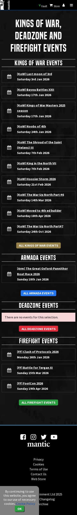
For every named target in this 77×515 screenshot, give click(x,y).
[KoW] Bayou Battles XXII (35, 89)
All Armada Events (38, 293)
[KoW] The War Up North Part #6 (40, 195)
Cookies (38, 464)
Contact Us (38, 474)
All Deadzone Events (39, 329)
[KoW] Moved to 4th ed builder (39, 210)
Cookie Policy (25, 504)
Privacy (38, 459)
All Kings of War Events (38, 245)
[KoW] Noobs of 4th (31, 126)
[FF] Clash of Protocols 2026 (38, 352)
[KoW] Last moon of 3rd (34, 74)
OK (19, 509)
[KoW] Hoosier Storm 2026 (36, 179)
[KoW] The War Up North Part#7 (40, 226)
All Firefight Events (38, 402)
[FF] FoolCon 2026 (30, 383)
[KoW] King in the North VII (36, 163)
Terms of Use (38, 469)
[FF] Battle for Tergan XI (35, 367)
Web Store (38, 479)
